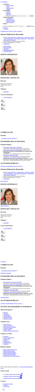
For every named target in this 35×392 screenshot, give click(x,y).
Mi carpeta (5, 28)
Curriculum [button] (6, 48)
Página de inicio (10, 5)
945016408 (6, 91)
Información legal (10, 19)
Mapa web (8, 14)
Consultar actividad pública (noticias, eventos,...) (12, 166)
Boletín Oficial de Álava (9, 351)
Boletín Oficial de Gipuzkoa (9, 353)
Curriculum (3, 261)
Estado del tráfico (7, 342)
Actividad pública (5, 297)
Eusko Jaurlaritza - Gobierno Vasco (16, 37)
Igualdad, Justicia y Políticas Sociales (12, 157)
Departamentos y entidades (9, 327)
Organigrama (6, 43)
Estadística (5, 344)
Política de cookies (10, 21)
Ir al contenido (4, 1)
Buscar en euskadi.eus (11, 15)
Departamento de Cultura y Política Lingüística (11, 31)
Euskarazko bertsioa (8, 384)
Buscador (8, 13)
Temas (7, 6)
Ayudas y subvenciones (8, 337)
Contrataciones (6, 339)
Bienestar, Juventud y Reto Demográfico (12, 150)
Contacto (8, 11)
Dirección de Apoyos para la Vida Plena (12, 147)
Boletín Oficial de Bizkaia (9, 352)
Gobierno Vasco (10, 8)
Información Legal (7, 317)
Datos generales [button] (7, 46)
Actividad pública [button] (7, 51)
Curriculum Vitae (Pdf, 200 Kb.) (9, 138)
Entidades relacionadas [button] (8, 50)
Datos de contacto (5, 205)
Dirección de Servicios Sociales (10, 155)
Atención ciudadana (8, 328)
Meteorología (6, 341)
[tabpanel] (17, 64)
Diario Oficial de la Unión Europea (11, 356)
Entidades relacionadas (6, 273)
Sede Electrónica (10, 22)
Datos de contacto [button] (7, 47)
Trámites (8, 9)
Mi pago (5, 340)
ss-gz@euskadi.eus (7, 97)
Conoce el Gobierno (8, 325)
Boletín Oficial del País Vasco (10, 349)
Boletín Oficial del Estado (9, 354)
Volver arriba (6, 386)
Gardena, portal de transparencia (10, 330)
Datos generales (4, 181)
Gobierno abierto (7, 329)
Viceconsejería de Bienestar (20, 38)
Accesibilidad (9, 18)
